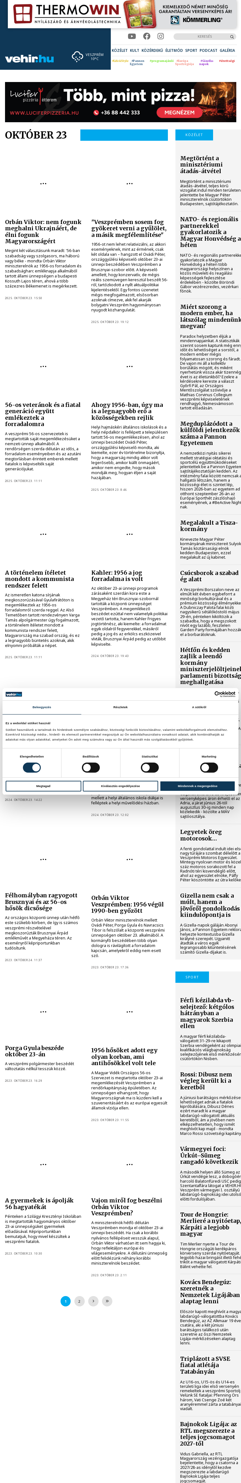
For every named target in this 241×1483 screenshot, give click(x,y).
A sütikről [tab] (199, 707)
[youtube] (132, 36)
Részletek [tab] (120, 707)
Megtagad (43, 786)
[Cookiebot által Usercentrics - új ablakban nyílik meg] (207, 694)
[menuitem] (120, 50)
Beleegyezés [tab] (42, 707)
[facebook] (146, 36)
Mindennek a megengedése (197, 786)
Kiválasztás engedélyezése (120, 786)
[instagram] (161, 36)
